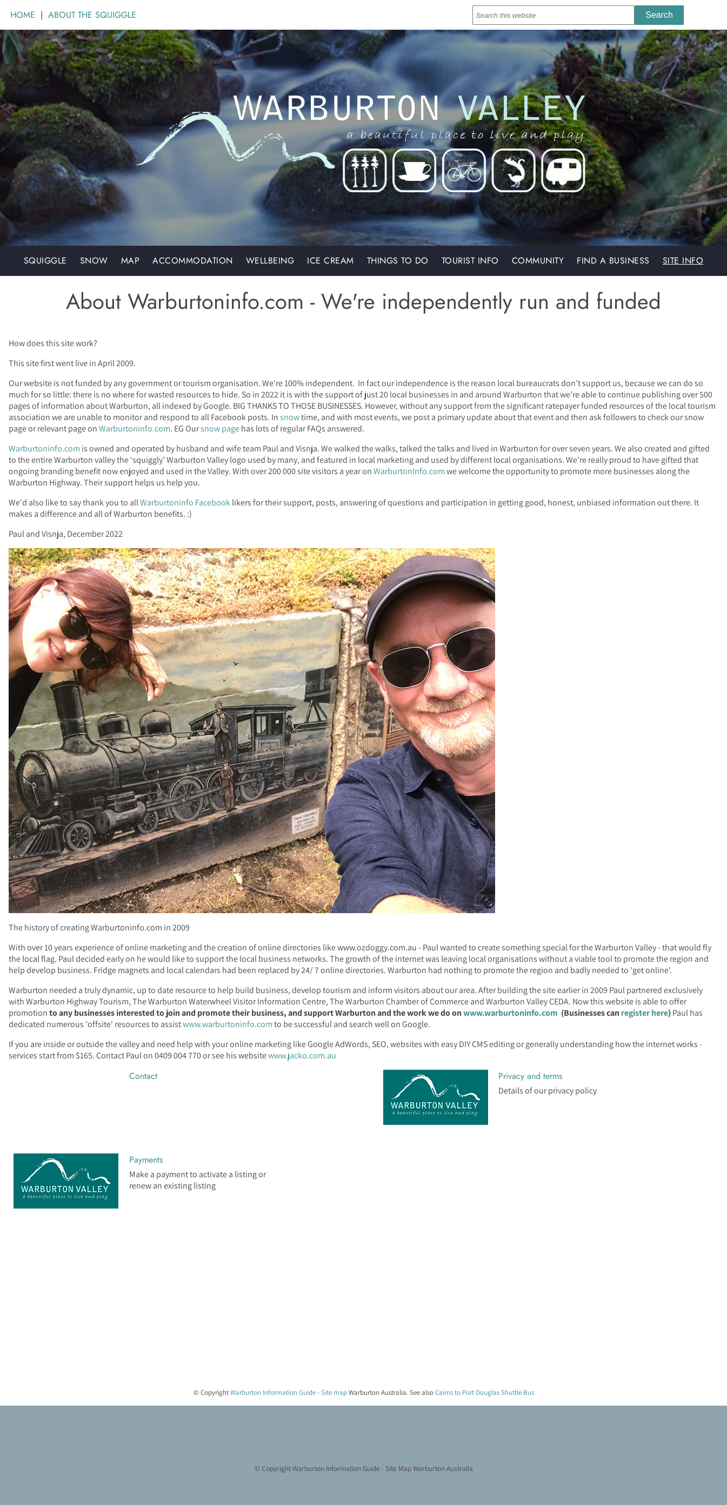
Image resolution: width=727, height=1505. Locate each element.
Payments (146, 1159)
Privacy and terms (530, 1076)
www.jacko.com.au (302, 1055)
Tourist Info (470, 260)
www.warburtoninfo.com (510, 1012)
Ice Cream (330, 260)
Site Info (683, 260)
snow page (220, 428)
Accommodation (192, 260)
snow (289, 417)
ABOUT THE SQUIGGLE (92, 15)
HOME (22, 15)
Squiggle (45, 260)
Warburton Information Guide (273, 1392)
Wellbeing (270, 260)
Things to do (398, 260)
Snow (94, 260)
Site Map (398, 1468)
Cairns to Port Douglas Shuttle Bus (484, 1392)
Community (538, 260)
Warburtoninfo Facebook (185, 502)
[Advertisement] (324, 1303)
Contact (143, 1076)
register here (644, 1012)
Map (130, 260)
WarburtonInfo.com (409, 471)
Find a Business (613, 260)
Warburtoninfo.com (134, 428)
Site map (334, 1392)
